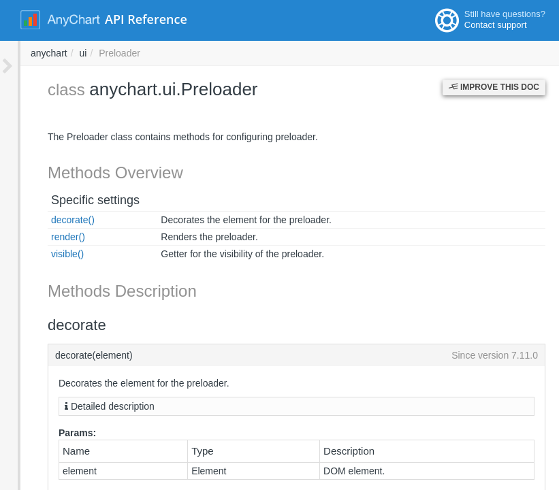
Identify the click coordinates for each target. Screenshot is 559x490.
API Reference (146, 19)
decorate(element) (286, 355)
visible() (47, 253)
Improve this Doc (494, 87)
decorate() (52, 219)
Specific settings (75, 200)
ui (266, 53)
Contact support (495, 25)
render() (48, 236)
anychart (232, 53)
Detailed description (89, 406)
